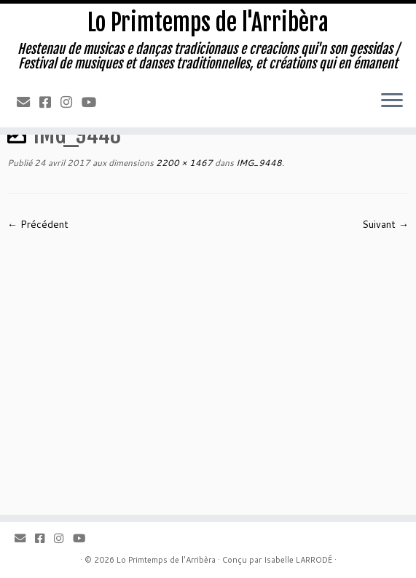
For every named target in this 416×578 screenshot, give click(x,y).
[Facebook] (49, 101)
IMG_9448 (258, 163)
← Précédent (37, 224)
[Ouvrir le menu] (392, 101)
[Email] (28, 101)
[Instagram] (71, 101)
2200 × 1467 (183, 163)
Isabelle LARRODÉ (298, 560)
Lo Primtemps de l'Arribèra (208, 22)
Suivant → (385, 224)
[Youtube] (94, 101)
